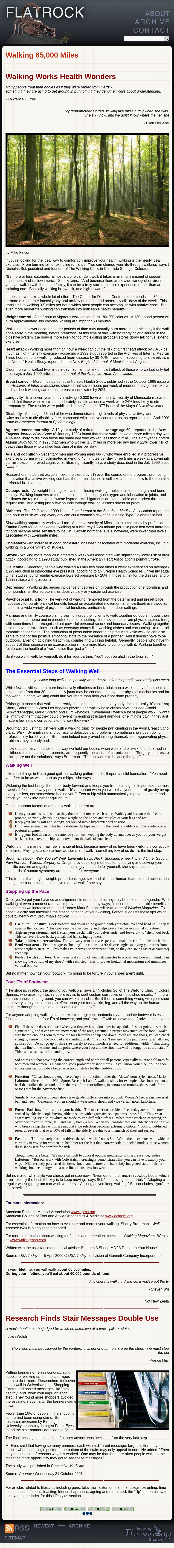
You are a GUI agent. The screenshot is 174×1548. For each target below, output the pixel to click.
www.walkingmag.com (28, 1240)
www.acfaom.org (119, 1216)
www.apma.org (83, 1212)
